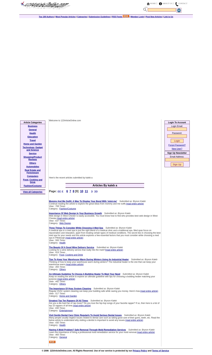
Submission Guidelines (100, 17)
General (63, 337)
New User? (177, 149)
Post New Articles (154, 17)
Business (32, 126)
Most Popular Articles (66, 17)
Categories (82, 17)
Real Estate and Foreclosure (33, 171)
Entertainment (66, 310)
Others (62, 269)
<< (59, 191)
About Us (167, 3)
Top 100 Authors (46, 17)
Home (153, 3)
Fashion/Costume (67, 208)
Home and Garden (68, 296)
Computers (32, 176)
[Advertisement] (106, 43)
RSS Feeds (120, 17)
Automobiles (32, 166)
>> (96, 191)
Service (32, 153)
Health (62, 243)
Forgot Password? (177, 145)
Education (32, 137)
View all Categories (32, 192)
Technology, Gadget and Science (33, 148)
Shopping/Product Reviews (33, 158)
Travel (33, 140)
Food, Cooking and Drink (71, 255)
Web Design (65, 223)
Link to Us (168, 17)
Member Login (137, 17)
